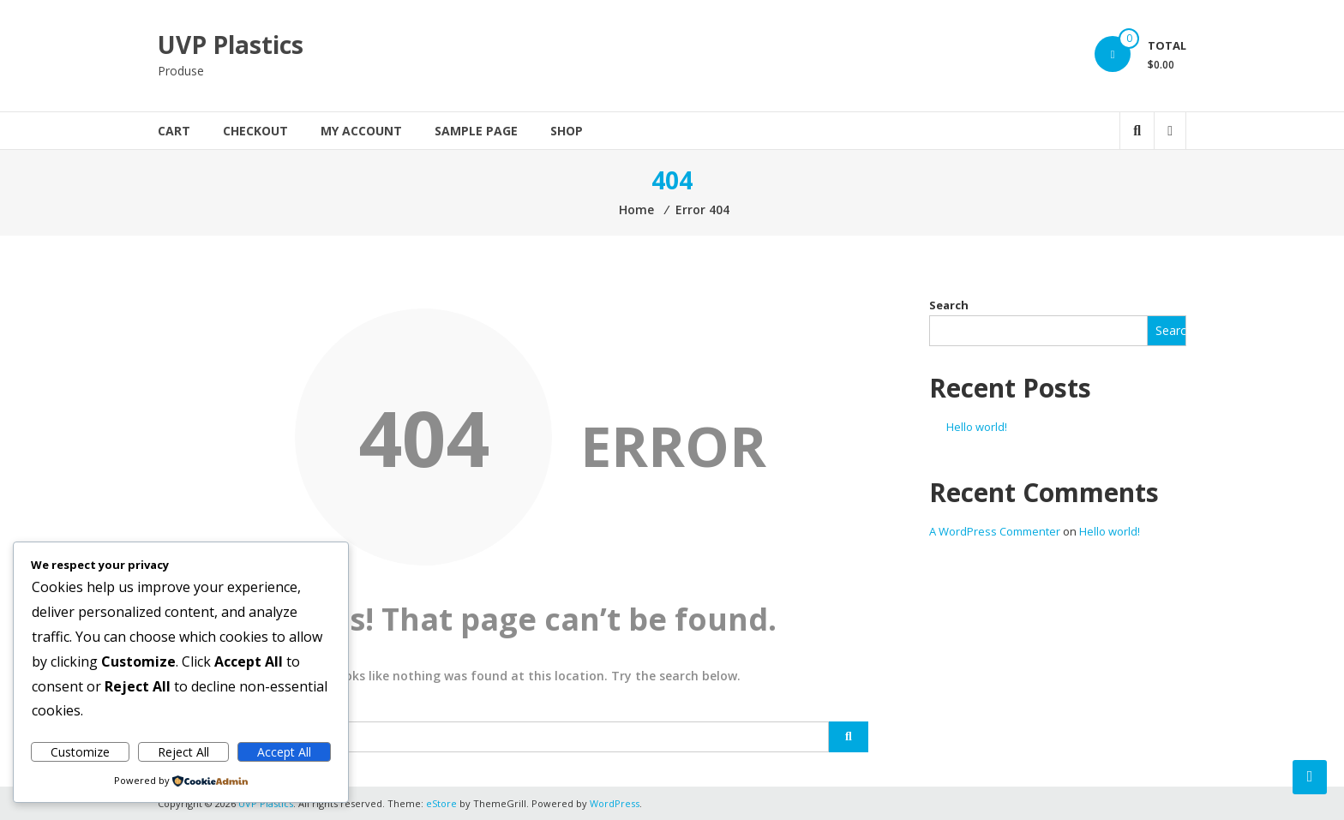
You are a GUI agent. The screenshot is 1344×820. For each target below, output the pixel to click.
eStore (441, 803)
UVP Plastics (230, 44)
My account (361, 131)
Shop (566, 131)
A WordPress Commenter (994, 531)
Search (949, 305)
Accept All (284, 752)
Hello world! (976, 426)
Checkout (255, 131)
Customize (80, 752)
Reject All (183, 752)
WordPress (614, 803)
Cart (174, 131)
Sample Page (476, 131)
